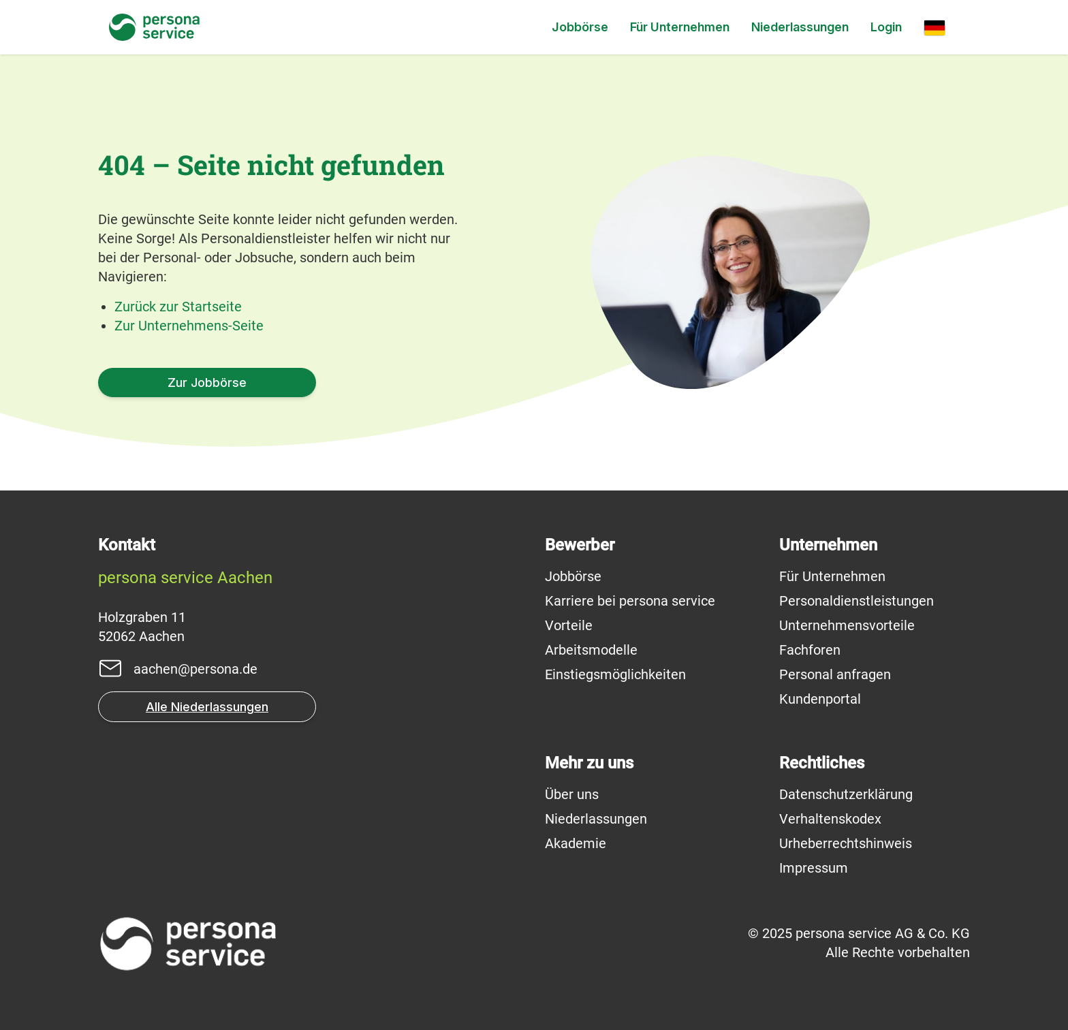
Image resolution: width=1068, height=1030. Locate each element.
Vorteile (569, 625)
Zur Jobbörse (207, 382)
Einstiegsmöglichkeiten (615, 674)
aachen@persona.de (195, 669)
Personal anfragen (835, 674)
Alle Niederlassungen (207, 707)
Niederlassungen (800, 27)
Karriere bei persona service (630, 601)
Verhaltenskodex (830, 819)
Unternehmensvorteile (847, 625)
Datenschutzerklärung (846, 794)
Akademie (575, 843)
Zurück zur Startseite (178, 306)
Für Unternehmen (679, 27)
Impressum (813, 868)
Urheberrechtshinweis (845, 843)
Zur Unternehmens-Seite (189, 325)
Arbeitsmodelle (591, 650)
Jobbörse (580, 27)
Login (886, 27)
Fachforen (810, 650)
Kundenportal (820, 699)
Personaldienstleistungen (856, 601)
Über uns (572, 794)
